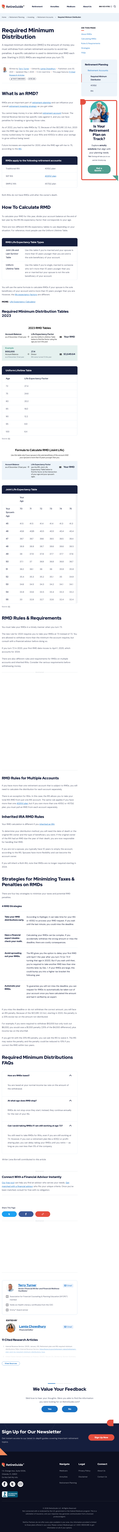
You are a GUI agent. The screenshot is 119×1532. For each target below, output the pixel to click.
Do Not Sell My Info (10, 1477)
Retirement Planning (17, 17)
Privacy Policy (84, 1471)
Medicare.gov (68, 1525)
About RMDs (86, 34)
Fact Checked (17, 79)
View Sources (11, 1363)
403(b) (93, 85)
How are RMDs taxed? (40, 1076)
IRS (9, 439)
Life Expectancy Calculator (23, 301)
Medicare (71, 6)
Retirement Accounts (45, 17)
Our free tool (8, 1182)
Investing (31, 17)
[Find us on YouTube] (20, 1484)
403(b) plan (50, 176)
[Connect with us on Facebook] (4, 1484)
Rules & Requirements (90, 43)
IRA (92, 91)
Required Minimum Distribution (99, 78)
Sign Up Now (101, 1437)
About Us (87, 6)
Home (4, 17)
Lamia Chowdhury (48, 68)
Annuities (54, 6)
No (69, 1409)
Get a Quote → (99, 169)
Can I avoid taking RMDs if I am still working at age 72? (40, 1126)
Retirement (37, 6)
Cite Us (32, 79)
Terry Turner (24, 68)
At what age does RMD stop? (40, 1101)
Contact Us (102, 1477)
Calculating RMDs (88, 39)
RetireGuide (14, 6)
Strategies (85, 48)
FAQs (83, 52)
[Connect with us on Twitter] (12, 1484)
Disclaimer (83, 1477)
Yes (49, 1409)
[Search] (114, 6)
